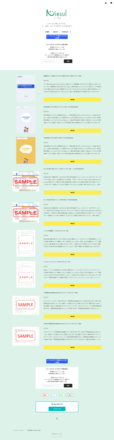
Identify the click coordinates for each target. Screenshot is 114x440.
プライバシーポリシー (19, 430)
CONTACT (65, 32)
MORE (73, 99)
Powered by (57, 436)
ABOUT (55, 32)
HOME (47, 32)
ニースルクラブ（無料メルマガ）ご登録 (57, 37)
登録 (68, 61)
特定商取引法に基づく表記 (34, 430)
